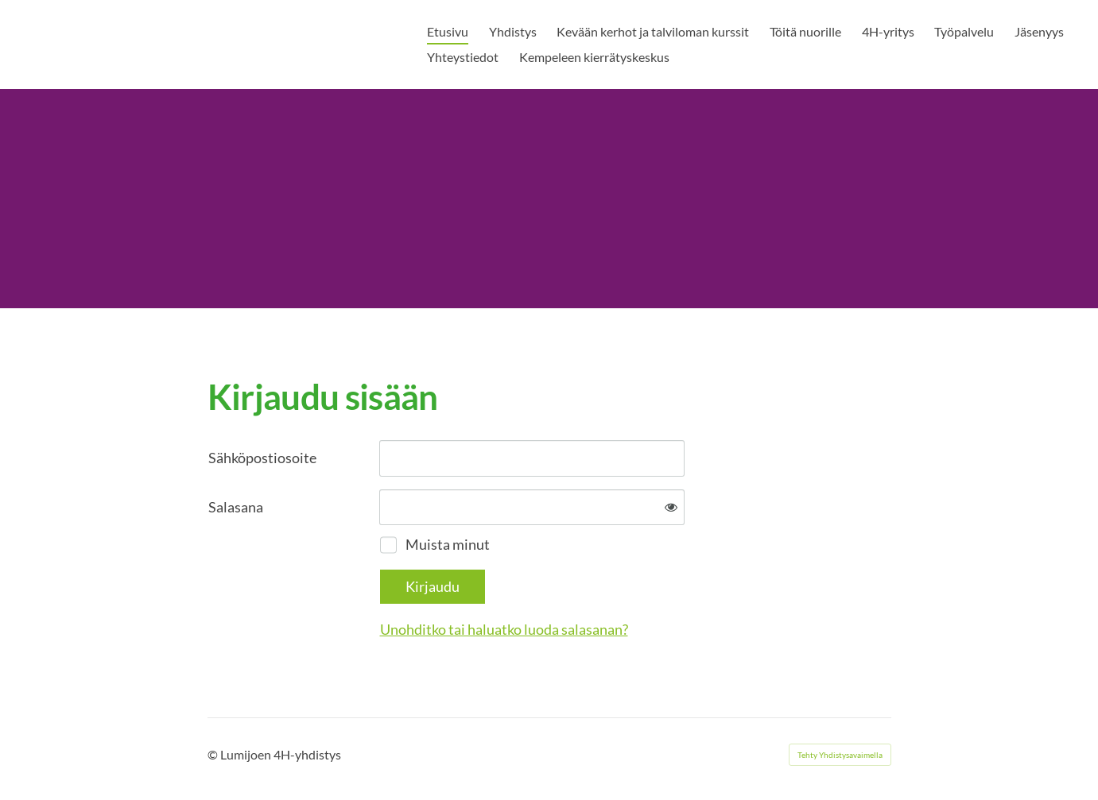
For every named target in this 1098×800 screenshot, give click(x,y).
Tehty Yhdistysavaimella (840, 754)
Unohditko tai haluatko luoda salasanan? (504, 629)
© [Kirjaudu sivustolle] (214, 754)
